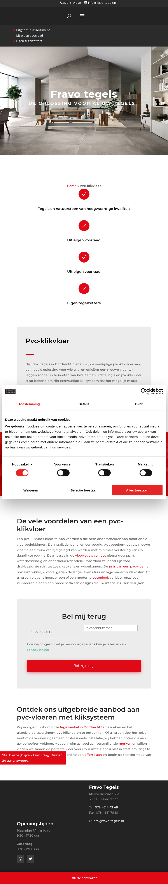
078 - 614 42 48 (106, 807)
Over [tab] (139, 404)
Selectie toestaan (84, 490)
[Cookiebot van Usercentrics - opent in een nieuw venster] (144, 391)
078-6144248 (72, 2)
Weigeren (30, 490)
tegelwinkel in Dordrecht (80, 726)
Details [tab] (84, 404)
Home (72, 186)
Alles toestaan (137, 490)
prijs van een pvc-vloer (127, 566)
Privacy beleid (38, 650)
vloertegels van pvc (90, 555)
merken (125, 743)
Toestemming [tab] (29, 404)
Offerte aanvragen (84, 878)
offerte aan (93, 754)
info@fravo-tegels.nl (108, 820)
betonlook (101, 578)
